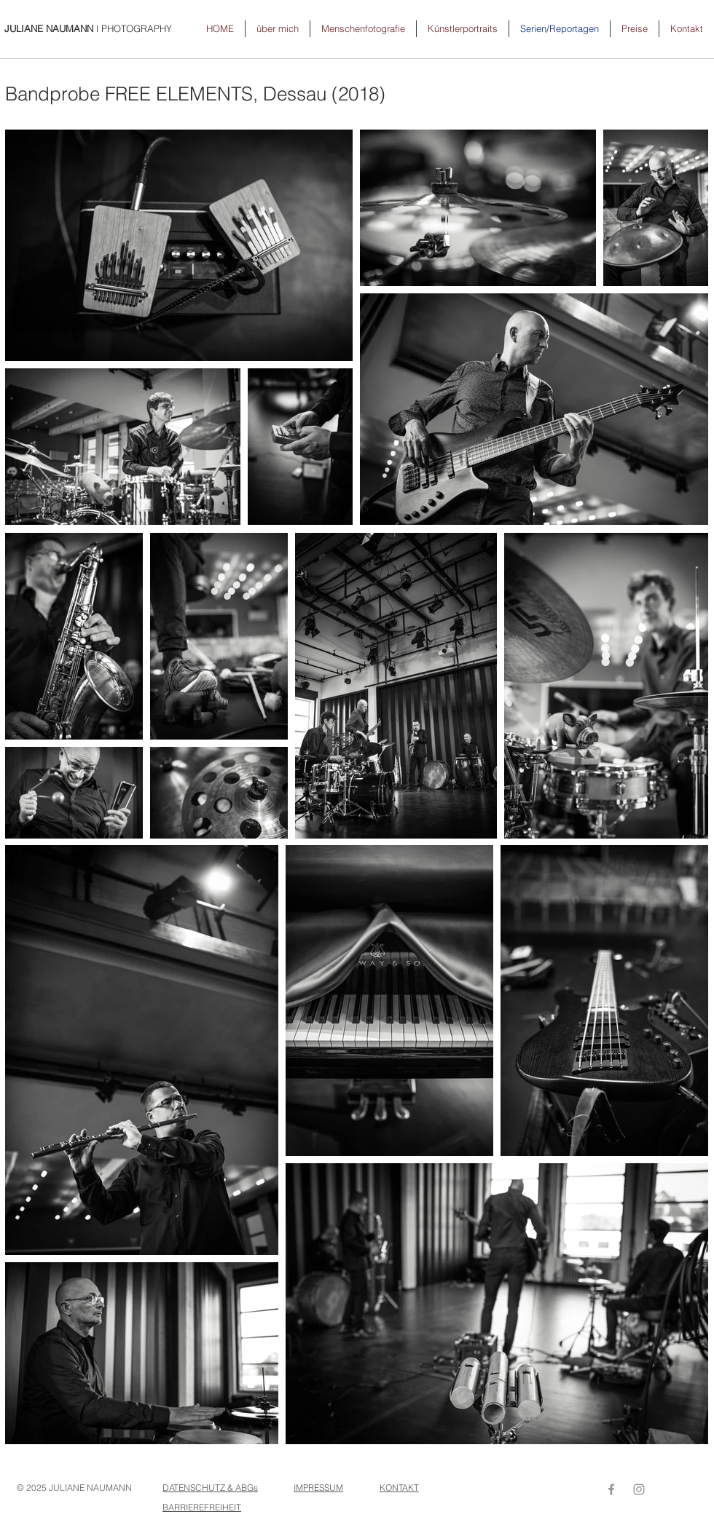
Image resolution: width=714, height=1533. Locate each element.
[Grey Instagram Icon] (639, 1489)
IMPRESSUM (318, 1487)
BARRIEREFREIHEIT (201, 1507)
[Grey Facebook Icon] (611, 1489)
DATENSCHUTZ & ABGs (210, 1487)
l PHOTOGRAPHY (88, 28)
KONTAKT (399, 1487)
